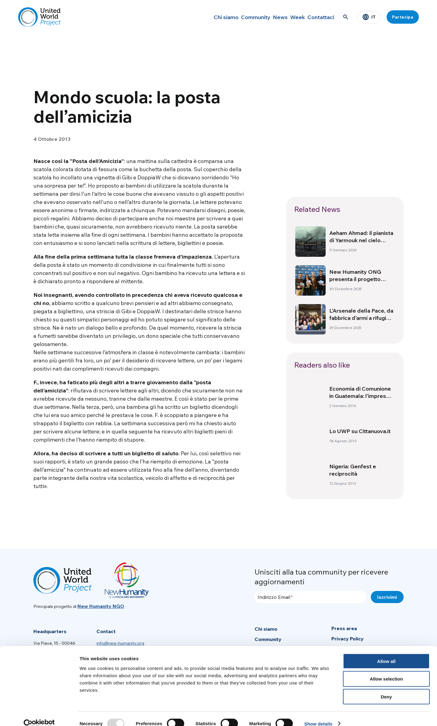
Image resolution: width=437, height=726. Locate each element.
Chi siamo (200, 17)
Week (288, 17)
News (264, 17)
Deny (386, 687)
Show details (318, 714)
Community (235, 17)
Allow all (386, 651)
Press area (344, 628)
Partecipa (402, 17)
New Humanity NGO (100, 606)
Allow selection (386, 669)
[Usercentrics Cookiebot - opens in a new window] (39, 714)
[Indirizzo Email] (310, 597)
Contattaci (317, 17)
